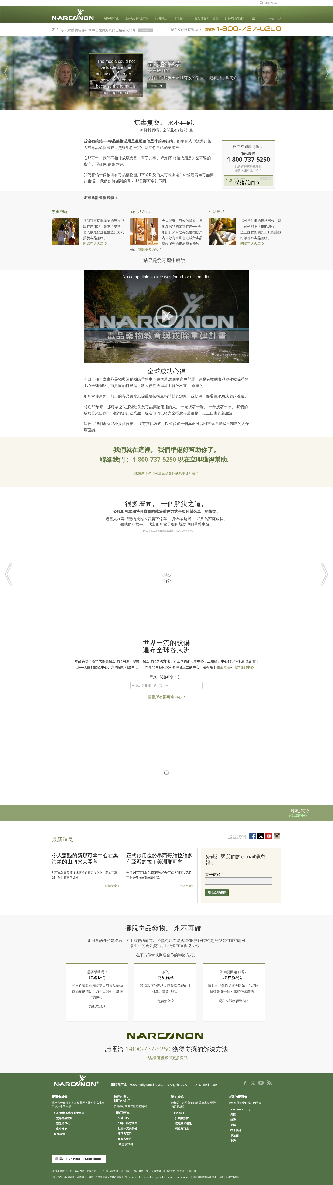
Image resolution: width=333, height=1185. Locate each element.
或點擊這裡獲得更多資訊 (166, 1057)
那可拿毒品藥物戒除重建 (69, 1113)
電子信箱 (212, 874)
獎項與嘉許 (125, 1133)
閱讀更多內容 (93, 243)
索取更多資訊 (183, 1123)
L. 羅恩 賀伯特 (234, 18)
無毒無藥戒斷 (64, 1118)
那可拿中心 (181, 18)
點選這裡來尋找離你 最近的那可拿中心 (248, 168)
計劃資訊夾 (182, 1118)
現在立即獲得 (217, 892)
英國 (233, 1125)
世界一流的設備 (127, 1128)
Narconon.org (240, 1109)
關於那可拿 (111, 18)
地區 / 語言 (271, 3)
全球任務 (123, 1118)
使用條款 (126, 1170)
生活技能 (216, 211)
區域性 (225, 667)
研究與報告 (125, 1139)
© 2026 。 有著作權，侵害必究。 (75, 1170)
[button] (166, 1159)
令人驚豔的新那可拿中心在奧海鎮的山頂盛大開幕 (85, 858)
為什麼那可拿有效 (137, 18)
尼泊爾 (234, 1135)
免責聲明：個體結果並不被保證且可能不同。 (174, 1170)
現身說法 (161, 18)
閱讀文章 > (112, 886)
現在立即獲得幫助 (184, 29)
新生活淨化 (140, 211)
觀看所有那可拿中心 (165, 696)
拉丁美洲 (235, 1130)
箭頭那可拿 (155, 813)
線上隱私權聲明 (110, 1170)
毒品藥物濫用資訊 (207, 18)
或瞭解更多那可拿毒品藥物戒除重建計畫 (165, 473)
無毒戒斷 (59, 211)
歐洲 (233, 1120)
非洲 (233, 1140)
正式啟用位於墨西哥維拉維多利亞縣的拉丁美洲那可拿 (159, 858)
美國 (233, 1114)
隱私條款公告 (141, 1170)
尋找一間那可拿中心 (165, 676)
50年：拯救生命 (127, 1123)
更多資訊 (178, 1113)
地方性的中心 (243, 667)
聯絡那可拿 (182, 1129)
